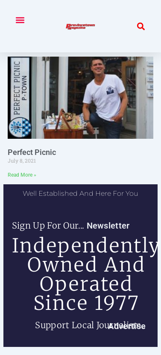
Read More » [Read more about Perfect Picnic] (22, 175)
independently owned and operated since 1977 (86, 274)
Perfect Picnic (32, 152)
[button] (20, 20)
